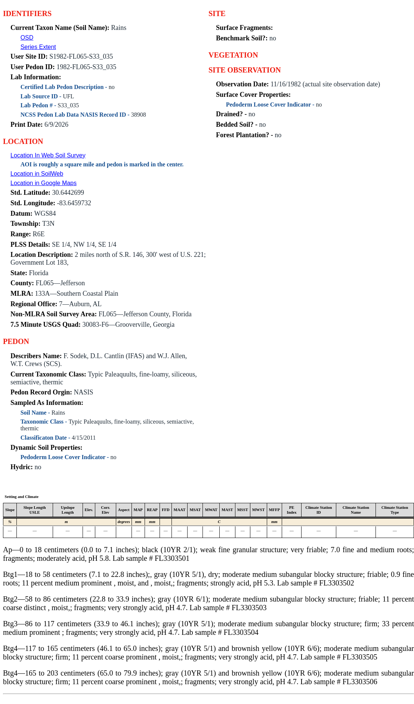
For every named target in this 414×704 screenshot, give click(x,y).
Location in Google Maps (43, 183)
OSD (27, 37)
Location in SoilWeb (36, 173)
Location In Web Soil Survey (48, 155)
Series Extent (38, 47)
